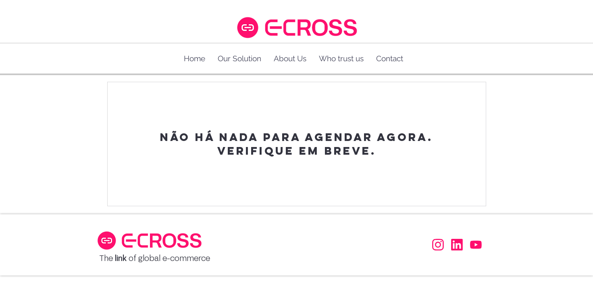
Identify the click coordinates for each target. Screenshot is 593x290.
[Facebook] (437, 244)
